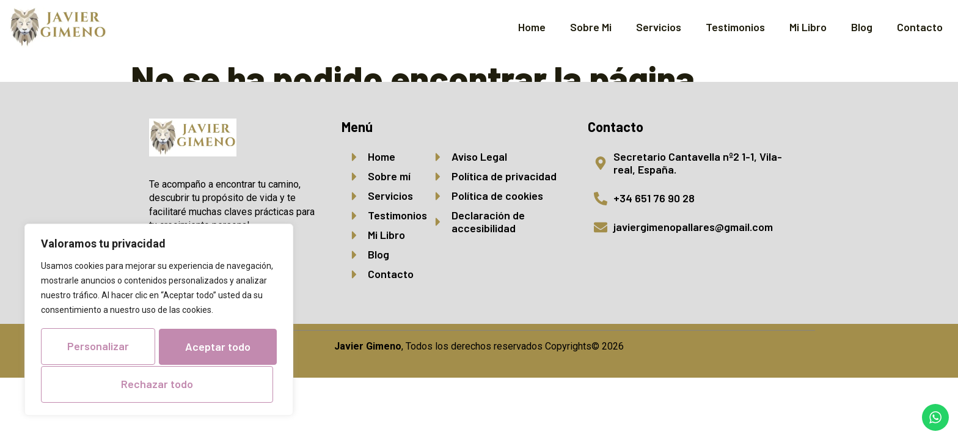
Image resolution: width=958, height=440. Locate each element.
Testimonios (735, 27)
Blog (861, 27)
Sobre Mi (591, 27)
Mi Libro (808, 27)
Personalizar (157, 311)
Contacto (920, 27)
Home (532, 27)
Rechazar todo (156, 347)
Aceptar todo (159, 384)
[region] (158, 303)
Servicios (658, 27)
